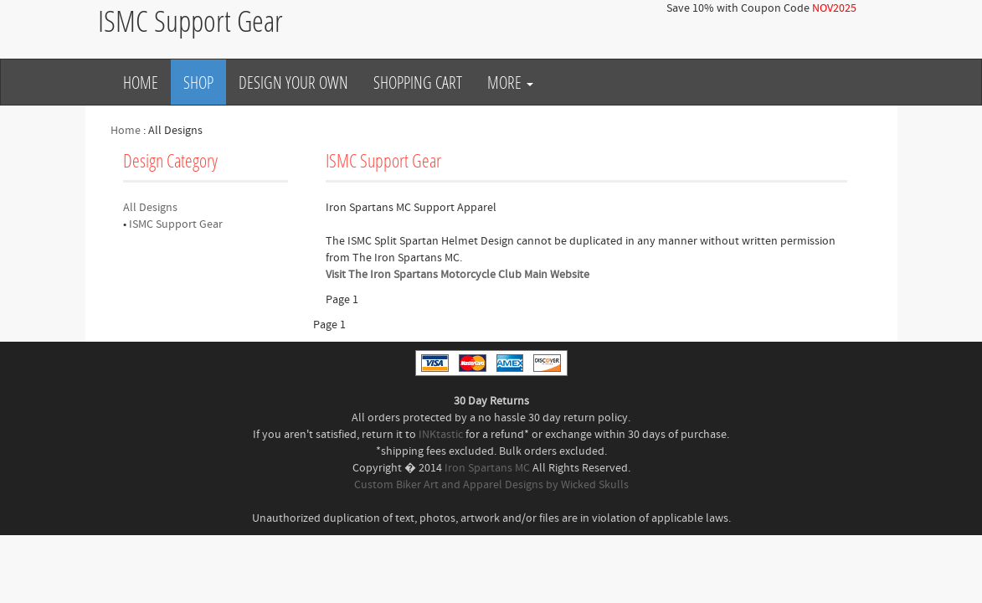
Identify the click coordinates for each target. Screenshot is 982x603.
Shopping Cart (417, 82)
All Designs (150, 207)
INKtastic (441, 434)
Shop (198, 82)
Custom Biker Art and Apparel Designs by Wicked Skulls (491, 484)
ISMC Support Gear (176, 224)
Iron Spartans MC (487, 468)
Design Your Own (293, 82)
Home (140, 82)
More (510, 82)
